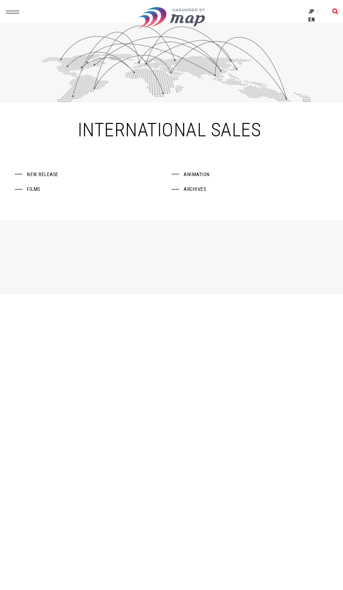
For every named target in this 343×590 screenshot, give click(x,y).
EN (311, 20)
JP (311, 11)
